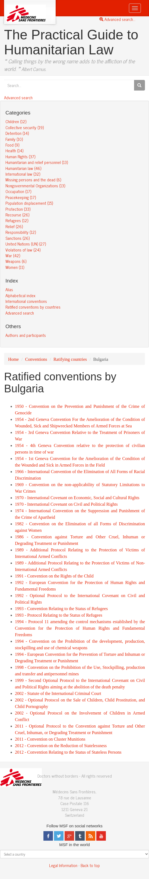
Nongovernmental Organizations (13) (35, 185)
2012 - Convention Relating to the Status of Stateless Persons (68, 752)
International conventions (26, 301)
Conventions (36, 359)
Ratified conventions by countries (33, 306)
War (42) (12, 255)
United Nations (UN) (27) (25, 243)
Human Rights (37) (20, 156)
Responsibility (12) (20, 232)
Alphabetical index (20, 295)
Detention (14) (17, 133)
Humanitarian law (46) (23, 168)
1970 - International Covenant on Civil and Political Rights (66, 504)
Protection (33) (17, 209)
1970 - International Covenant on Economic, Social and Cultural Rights (77, 497)
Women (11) (14, 267)
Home (13, 359)
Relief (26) (14, 226)
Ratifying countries (70, 359)
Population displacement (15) (29, 203)
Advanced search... (117, 19)
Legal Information (63, 865)
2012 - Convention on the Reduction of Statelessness (61, 745)
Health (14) (14, 150)
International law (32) (22, 173)
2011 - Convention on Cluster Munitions (50, 739)
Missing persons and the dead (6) (33, 179)
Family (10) (14, 139)
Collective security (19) (24, 127)
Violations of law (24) (22, 249)
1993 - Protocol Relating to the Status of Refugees (58, 615)
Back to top (90, 865)
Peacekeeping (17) (20, 197)
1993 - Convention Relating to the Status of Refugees (61, 608)
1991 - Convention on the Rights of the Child (54, 576)
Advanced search (18, 97)
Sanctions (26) (17, 238)
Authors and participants (25, 335)
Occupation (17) (18, 191)
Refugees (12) (16, 220)
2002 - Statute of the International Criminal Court (58, 693)
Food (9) (12, 144)
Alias (9, 289)
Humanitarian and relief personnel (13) (36, 162)
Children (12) (15, 121)
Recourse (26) (17, 214)
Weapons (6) (15, 261)
